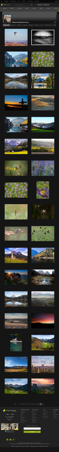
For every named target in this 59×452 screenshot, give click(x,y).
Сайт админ (12, 446)
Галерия (23, 1)
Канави (33, 416)
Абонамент (34, 431)
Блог (19, 1)
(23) (25, 25)
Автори (41, 8)
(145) (13, 25)
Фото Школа (45, 413)
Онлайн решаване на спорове (34, 446)
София (7, 414)
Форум (34, 8)
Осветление (23, 417)
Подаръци (33, 419)
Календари (34, 414)
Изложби (44, 411)
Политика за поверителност (25, 446)
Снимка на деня (55, 414)
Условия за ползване (18, 446)
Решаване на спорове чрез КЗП (43, 446)
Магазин (6, 1)
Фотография (30, 1)
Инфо (41, 25)
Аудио (22, 416)
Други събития (45, 416)
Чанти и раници (23, 420)
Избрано (4, 8)
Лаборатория (34, 420)
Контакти (37, 1)
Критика (48, 8)
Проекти (26, 8)
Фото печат (34, 411)
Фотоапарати (23, 411)
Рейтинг (12, 8)
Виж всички (23, 422)
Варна (12, 414)
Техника (44, 414)
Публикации (37, 25)
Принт (13, 1)
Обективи (22, 413)
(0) (19, 25)
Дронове (22, 419)
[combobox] (48, 25)
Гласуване (19, 8)
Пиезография (34, 417)
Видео (22, 414)
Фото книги (34, 413)
